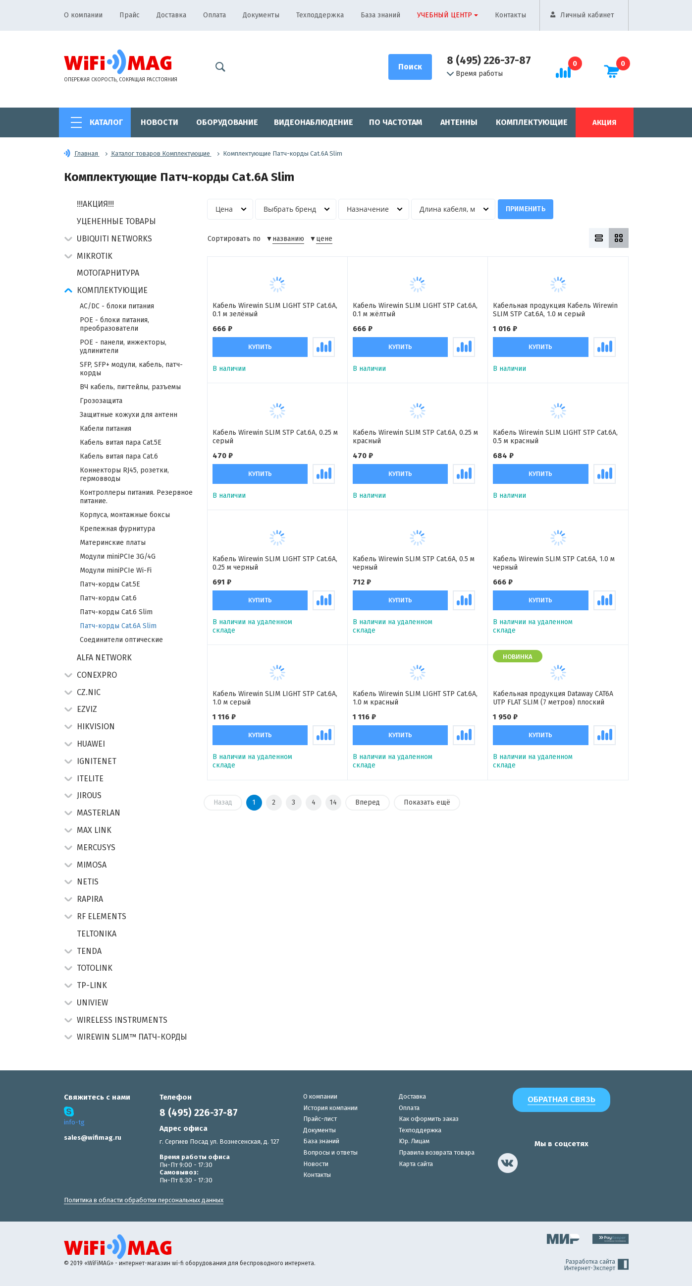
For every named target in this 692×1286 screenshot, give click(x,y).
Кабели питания (105, 428)
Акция (604, 122)
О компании (83, 15)
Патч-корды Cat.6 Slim (116, 612)
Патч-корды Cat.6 (108, 598)
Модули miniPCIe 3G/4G (118, 556)
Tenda (89, 951)
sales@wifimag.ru (92, 1137)
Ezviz (87, 709)
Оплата (214, 15)
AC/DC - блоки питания (117, 306)
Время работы (475, 74)
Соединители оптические (121, 640)
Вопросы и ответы (330, 1152)
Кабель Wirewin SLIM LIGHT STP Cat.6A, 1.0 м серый (275, 698)
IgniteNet (96, 761)
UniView (92, 1002)
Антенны (459, 122)
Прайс (129, 15)
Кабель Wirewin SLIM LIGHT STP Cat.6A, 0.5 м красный (555, 437)
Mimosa (91, 865)
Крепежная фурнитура (117, 529)
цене (324, 239)
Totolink (94, 968)
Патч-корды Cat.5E (110, 584)
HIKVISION (96, 726)
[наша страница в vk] (508, 1163)
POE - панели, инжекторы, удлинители (123, 346)
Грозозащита (101, 401)
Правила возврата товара (437, 1152)
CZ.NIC (89, 692)
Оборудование (227, 122)
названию (288, 239)
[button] (68, 239)
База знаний (380, 15)
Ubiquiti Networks (114, 238)
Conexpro (97, 675)
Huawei (91, 744)
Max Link (94, 830)
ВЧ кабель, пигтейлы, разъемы (130, 387)
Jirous (89, 795)
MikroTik (94, 256)
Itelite (90, 778)
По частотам (395, 122)
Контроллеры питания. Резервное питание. (136, 496)
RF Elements (101, 916)
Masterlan (98, 813)
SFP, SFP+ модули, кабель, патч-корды (131, 368)
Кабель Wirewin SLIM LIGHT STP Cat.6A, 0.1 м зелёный (275, 310)
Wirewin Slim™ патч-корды (132, 1037)
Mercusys (96, 847)
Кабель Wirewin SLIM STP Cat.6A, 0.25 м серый (275, 437)
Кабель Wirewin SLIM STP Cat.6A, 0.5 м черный (414, 564)
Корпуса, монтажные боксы (125, 515)
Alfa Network (104, 657)
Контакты (510, 15)
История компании (330, 1107)
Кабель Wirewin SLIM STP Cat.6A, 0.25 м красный (415, 437)
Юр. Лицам (414, 1141)
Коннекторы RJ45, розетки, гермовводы (124, 474)
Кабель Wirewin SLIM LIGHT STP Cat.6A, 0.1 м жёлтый (415, 310)
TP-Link (92, 985)
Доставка (171, 15)
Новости (159, 122)
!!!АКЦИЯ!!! (95, 204)
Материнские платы (113, 542)
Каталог (106, 122)
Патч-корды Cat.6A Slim (118, 626)
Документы (261, 15)
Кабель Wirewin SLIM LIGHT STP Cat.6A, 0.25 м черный (275, 564)
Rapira (90, 899)
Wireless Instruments (122, 1020)
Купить (260, 347)
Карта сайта (416, 1164)
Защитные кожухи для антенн (128, 414)
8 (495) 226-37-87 (489, 60)
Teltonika (96, 933)
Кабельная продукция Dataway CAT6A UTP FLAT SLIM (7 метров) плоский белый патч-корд (553, 698)
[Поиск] (410, 67)
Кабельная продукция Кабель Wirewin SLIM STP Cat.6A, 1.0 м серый (555, 310)
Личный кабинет (587, 15)
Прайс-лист (320, 1118)
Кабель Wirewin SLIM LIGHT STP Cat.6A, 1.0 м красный (415, 698)
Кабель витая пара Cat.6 (119, 456)
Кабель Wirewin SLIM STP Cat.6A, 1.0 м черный (554, 564)
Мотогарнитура (108, 273)
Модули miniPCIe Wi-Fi (116, 570)
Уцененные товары (116, 221)
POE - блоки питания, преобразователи (114, 324)
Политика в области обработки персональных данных (143, 1200)
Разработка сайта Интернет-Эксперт (596, 1265)
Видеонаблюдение (313, 122)
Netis (88, 881)
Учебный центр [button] (444, 15)
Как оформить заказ (429, 1118)
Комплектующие (532, 122)
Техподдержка (320, 15)
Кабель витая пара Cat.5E (120, 442)
